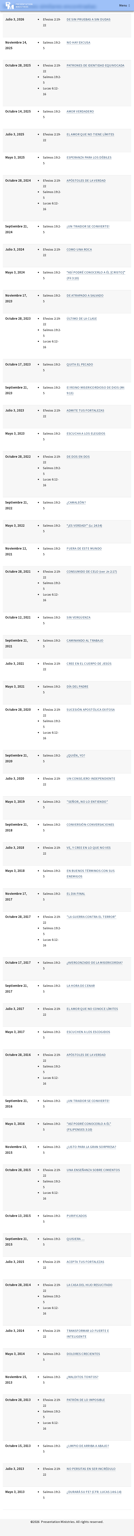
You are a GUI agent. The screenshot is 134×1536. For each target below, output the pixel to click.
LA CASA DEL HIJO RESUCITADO (89, 1285)
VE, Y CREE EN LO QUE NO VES (89, 848)
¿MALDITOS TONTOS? (82, 1377)
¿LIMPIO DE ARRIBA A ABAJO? (88, 1446)
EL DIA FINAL (76, 894)
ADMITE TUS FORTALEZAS (85, 410)
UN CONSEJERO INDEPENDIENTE (91, 778)
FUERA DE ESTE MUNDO (84, 548)
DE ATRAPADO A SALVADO (85, 295)
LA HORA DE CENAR (81, 986)
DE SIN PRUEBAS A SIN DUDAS (88, 19)
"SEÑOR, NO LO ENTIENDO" (87, 802)
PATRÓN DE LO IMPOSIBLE (86, 1400)
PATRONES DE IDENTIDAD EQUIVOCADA (95, 65)
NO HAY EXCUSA (78, 42)
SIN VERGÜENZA (78, 617)
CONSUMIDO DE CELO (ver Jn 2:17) (92, 572)
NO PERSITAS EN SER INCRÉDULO (91, 1469)
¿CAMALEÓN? (76, 502)
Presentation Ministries (24, 5)
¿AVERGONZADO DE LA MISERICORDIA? (94, 963)
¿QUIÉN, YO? (76, 755)
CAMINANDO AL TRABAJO (85, 640)
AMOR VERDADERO (80, 111)
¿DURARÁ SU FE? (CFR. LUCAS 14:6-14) (94, 1492)
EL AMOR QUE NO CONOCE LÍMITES (92, 1009)
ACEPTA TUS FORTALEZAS (85, 1262)
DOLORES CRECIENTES (83, 1354)
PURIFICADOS (77, 1216)
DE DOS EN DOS (78, 457)
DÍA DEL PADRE (77, 686)
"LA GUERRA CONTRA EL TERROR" (91, 917)
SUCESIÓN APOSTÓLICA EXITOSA (91, 710)
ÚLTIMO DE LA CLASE (82, 319)
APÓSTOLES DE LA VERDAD (86, 180)
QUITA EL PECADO (80, 364)
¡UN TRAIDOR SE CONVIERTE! (88, 226)
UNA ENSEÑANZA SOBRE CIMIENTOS (93, 1170)
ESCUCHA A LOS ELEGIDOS (86, 433)
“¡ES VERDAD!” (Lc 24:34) (84, 525)
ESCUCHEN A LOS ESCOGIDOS (88, 1032)
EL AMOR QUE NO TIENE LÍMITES (90, 134)
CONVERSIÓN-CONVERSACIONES (90, 825)
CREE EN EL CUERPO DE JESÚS (89, 664)
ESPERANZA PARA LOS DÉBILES (89, 157)
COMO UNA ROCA (79, 249)
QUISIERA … (75, 1239)
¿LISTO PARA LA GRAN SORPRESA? (91, 1147)
